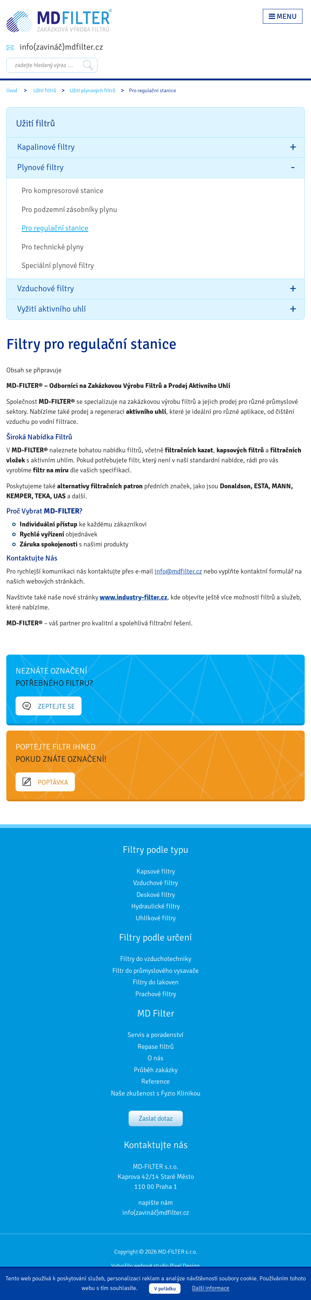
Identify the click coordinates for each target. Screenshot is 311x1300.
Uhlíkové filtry (156, 918)
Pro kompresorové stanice (62, 190)
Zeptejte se (48, 706)
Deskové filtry (155, 895)
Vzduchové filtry (45, 288)
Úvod (11, 90)
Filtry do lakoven (156, 982)
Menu (283, 16)
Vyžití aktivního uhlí (51, 309)
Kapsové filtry (155, 871)
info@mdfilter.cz (178, 571)
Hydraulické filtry (155, 906)
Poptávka (45, 782)
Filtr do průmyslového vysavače (155, 971)
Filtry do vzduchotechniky (155, 959)
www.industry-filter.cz (133, 597)
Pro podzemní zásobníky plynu (69, 209)
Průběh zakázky (156, 1070)
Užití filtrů (44, 90)
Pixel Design (185, 1266)
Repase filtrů (156, 1047)
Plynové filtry (40, 167)
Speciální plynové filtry (57, 265)
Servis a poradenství (155, 1035)
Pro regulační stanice (54, 228)
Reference (155, 1081)
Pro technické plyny (52, 247)
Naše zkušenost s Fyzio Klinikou (156, 1093)
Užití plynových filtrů (93, 90)
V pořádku (165, 1289)
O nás (155, 1058)
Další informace (210, 1288)
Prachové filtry (155, 994)
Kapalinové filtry (46, 147)
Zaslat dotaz (156, 1118)
